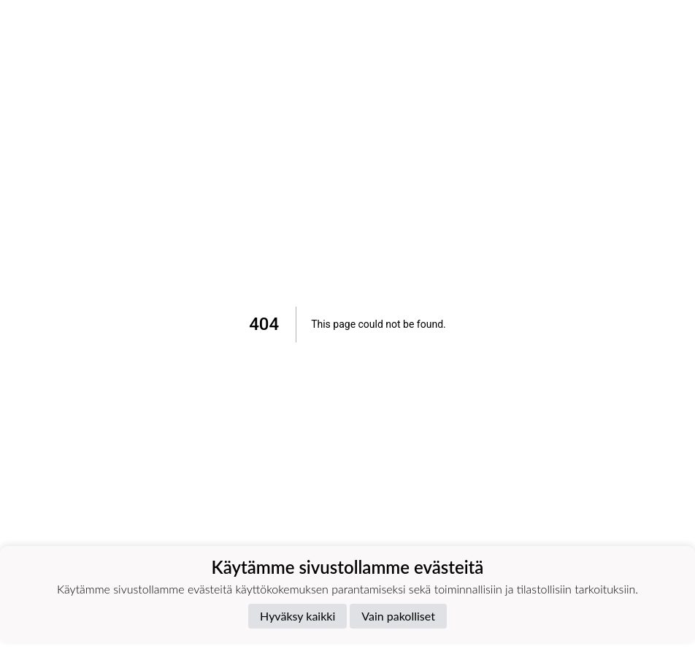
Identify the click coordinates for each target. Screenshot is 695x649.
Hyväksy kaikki (297, 616)
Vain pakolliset (398, 616)
